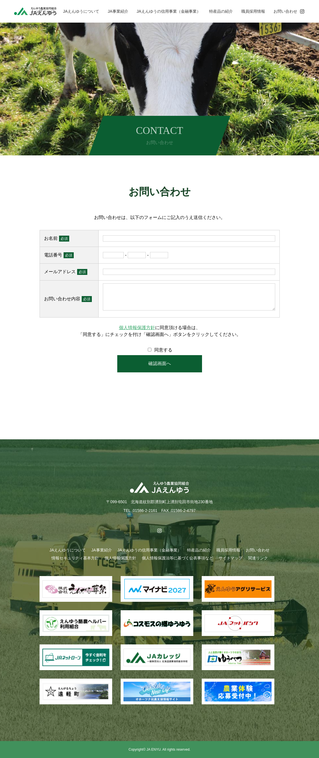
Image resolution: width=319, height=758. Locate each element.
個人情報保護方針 (137, 327)
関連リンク (258, 558)
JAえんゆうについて (81, 11)
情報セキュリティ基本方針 (75, 558)
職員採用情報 (253, 11)
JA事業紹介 (118, 11)
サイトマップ (230, 558)
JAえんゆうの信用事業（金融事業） (169, 11)
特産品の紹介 (221, 11)
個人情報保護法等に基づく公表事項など (177, 558)
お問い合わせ (285, 11)
